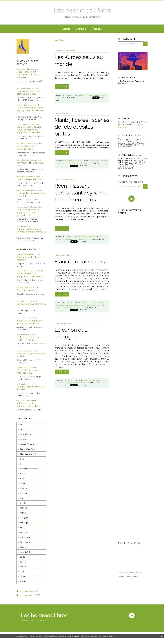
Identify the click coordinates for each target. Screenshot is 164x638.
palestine (89, 380)
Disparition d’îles (24, 149)
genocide (64, 305)
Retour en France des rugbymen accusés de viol (30, 110)
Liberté (23, 503)
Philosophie (25, 522)
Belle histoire (25, 434)
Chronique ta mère (28, 454)
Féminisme (24, 478)
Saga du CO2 (25, 552)
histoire (85, 305)
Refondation (25, 542)
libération (67, 163)
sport (22, 571)
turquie (97, 95)
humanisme (100, 305)
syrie (58, 97)
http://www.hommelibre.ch (130, 572)
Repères (23, 547)
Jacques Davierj (24, 72)
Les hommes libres (82, 10)
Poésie (23, 527)
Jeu (21, 498)
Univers (23, 576)
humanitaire (60, 383)
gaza (77, 383)
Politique (23, 532)
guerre (82, 383)
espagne (79, 307)
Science (23, 562)
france (82, 302)
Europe (23, 473)
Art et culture (25, 429)
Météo (23, 513)
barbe (85, 163)
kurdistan (89, 95)
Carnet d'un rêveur (28, 449)
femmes (98, 237)
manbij (91, 161)
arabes (72, 307)
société (23, 566)
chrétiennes (78, 239)
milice (86, 239)
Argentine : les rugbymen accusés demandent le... (28, 212)
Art (21, 424)
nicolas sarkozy (92, 302)
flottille (102, 380)
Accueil (66, 28)
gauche (92, 305)
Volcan (23, 581)
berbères (65, 307)
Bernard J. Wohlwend (27, 127)
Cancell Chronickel (27, 444)
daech (103, 95)
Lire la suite (62, 87)
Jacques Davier (24, 146)
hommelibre (22, 163)
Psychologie (25, 537)
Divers (22, 459)
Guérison (24, 483)
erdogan (78, 305)
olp (67, 383)
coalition (59, 163)
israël (95, 380)
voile (80, 163)
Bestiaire (23, 439)
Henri (19, 91)
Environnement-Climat (29, 468)
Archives (81, 28)
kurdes (82, 95)
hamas (71, 383)
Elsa (22, 463)
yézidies (91, 237)
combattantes (61, 239)
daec (85, 237)
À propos (97, 28)
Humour (23, 493)
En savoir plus (109, 636)
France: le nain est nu (80, 262)
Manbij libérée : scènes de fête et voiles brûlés (82, 127)
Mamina (23, 508)
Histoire (23, 488)
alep (100, 161)
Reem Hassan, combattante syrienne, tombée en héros (82, 193)
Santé (22, 557)
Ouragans (24, 517)
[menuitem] (66, 29)
